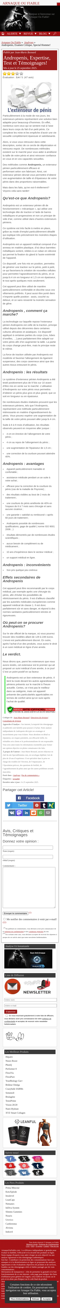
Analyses (29, 42)
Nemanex (10, 1203)
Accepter (47, 1299)
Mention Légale (32, 1244)
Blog (43, 33)
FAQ (33, 1246)
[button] (20, 33)
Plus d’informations (20, 1299)
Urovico (9, 1219)
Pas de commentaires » (31, 775)
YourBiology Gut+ (14, 1081)
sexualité (16, 779)
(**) (4, 922)
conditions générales (36, 931)
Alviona (9, 1227)
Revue (28, 33)
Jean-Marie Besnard (21, 718)
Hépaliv (9, 1057)
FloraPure (10, 1077)
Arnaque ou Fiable (21, 3)
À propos (39, 1246)
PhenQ (9, 1065)
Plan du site (54, 1246)
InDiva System (12, 1207)
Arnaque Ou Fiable (11, 42)
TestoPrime (11, 1101)
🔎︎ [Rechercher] (54, 33)
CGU (28, 1246)
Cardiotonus (11, 1223)
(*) (30, 912)
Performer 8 (11, 1069)
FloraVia (10, 1073)
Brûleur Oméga (13, 1085)
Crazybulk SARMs (14, 1089)
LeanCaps (10, 1199)
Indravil (9, 1231)
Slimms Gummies (14, 1211)
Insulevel (10, 1195)
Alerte (12, 33)
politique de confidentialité (14, 931)
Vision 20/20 (11, 1105)
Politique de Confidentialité (49, 1244)
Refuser (36, 1299)
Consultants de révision (12, 721)
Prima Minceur (13, 1188)
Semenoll (10, 1093)
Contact (46, 1246)
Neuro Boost (11, 1061)
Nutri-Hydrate (12, 1109)
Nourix (9, 1215)
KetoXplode (11, 1192)
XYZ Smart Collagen (15, 1113)
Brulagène (10, 1097)
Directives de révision (39, 718)
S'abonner (11, 1011)
